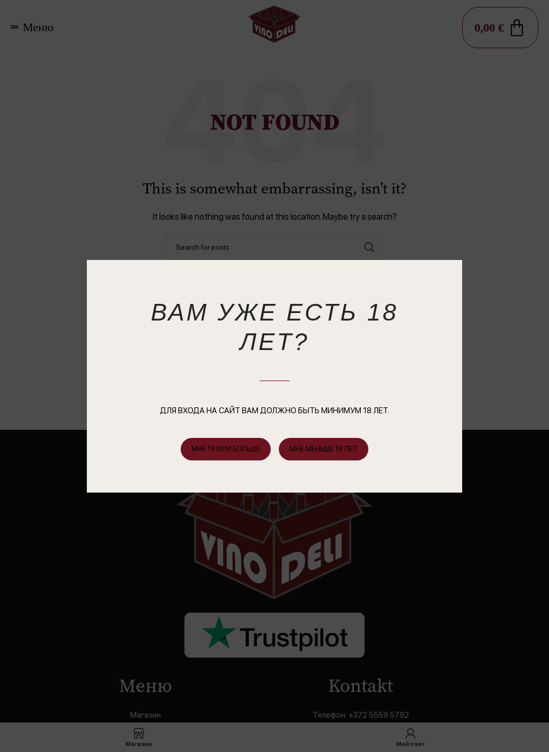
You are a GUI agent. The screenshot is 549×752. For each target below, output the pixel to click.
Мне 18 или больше (225, 449)
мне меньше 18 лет (324, 449)
